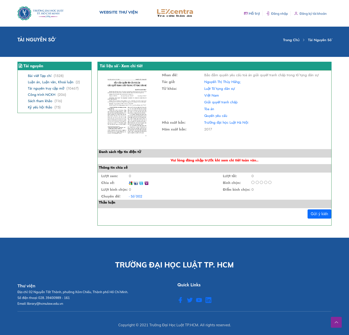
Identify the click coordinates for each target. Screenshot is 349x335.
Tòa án (209, 109)
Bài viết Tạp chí (39, 75)
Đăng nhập (277, 13)
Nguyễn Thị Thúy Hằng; (222, 81)
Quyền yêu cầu (215, 115)
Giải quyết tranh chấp (221, 102)
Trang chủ (291, 40)
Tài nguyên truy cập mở (46, 88)
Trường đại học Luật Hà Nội (226, 122)
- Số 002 (135, 196)
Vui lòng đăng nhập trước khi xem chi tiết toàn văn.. (214, 160)
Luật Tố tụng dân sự (219, 88)
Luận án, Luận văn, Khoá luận (50, 82)
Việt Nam (211, 95)
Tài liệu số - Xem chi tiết (121, 66)
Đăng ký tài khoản (310, 13)
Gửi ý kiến (319, 214)
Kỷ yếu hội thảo (40, 107)
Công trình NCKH (41, 94)
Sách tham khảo (40, 101)
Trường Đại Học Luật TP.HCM (173, 325)
